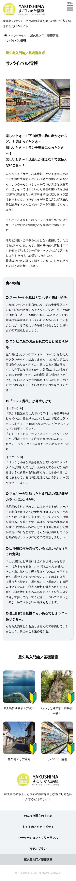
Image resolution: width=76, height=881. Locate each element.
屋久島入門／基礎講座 (44, 35)
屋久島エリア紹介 (19, 741)
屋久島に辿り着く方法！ (19, 690)
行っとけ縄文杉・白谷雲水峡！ (57, 692)
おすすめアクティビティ (38, 826)
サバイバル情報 (57, 741)
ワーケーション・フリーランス (38, 837)
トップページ (16, 35)
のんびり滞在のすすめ (38, 815)
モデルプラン (38, 848)
